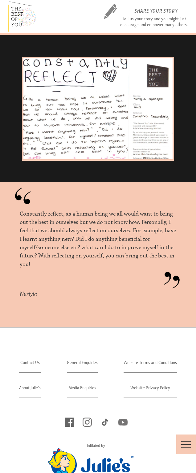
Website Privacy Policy (150, 387)
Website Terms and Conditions (150, 362)
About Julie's (30, 387)
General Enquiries (82, 362)
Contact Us (30, 362)
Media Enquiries (82, 387)
